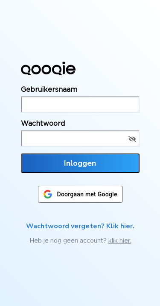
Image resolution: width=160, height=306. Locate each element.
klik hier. (119, 240)
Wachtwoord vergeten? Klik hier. (80, 226)
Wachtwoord (43, 123)
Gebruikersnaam (49, 89)
